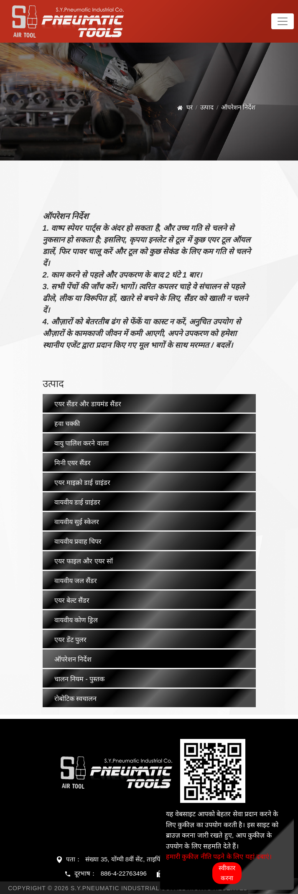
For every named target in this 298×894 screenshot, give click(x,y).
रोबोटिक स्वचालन (75, 698)
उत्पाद (207, 107)
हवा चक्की (67, 423)
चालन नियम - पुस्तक (79, 679)
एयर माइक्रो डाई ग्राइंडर (82, 482)
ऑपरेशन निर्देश (73, 659)
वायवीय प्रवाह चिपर (78, 541)
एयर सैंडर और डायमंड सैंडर (88, 404)
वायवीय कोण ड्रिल (76, 620)
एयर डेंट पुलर (70, 639)
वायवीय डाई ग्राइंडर (77, 502)
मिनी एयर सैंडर (72, 462)
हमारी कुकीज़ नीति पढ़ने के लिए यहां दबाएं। (219, 856)
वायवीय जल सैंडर (75, 580)
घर (189, 107)
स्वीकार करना (227, 872)
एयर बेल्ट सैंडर (72, 600)
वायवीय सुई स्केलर (76, 521)
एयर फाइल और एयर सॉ (83, 561)
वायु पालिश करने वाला (81, 443)
